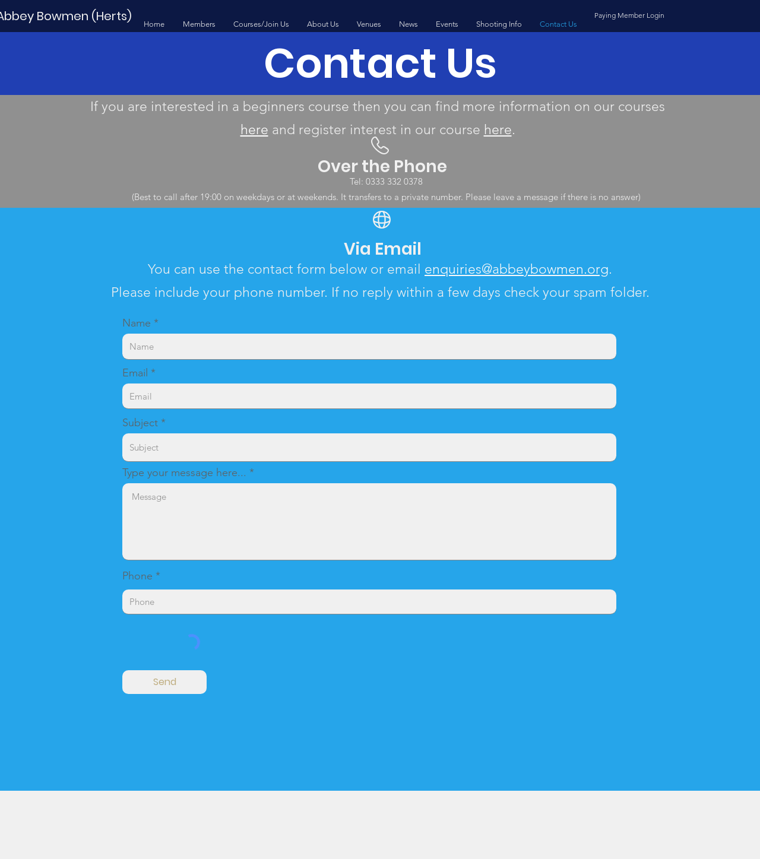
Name (136, 323)
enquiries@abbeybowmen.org (517, 269)
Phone (137, 575)
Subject (140, 422)
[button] (198, 24)
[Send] (164, 682)
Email (135, 372)
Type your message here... (184, 472)
